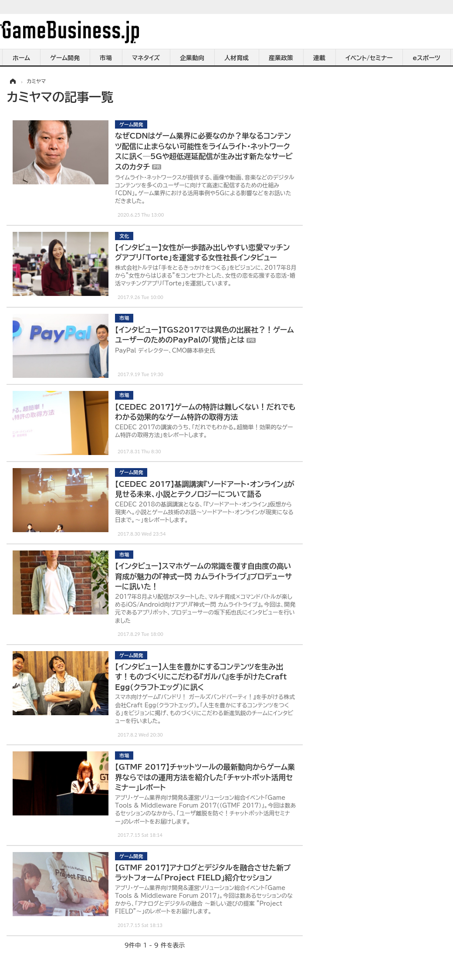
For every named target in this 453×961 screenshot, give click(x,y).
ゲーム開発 (65, 58)
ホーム (21, 58)
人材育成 (236, 58)
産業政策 (281, 58)
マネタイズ (146, 58)
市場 (106, 58)
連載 (319, 58)
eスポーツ (426, 58)
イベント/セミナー (369, 58)
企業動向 (192, 58)
